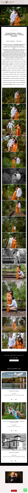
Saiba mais (14, 490)
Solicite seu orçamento (14, 360)
